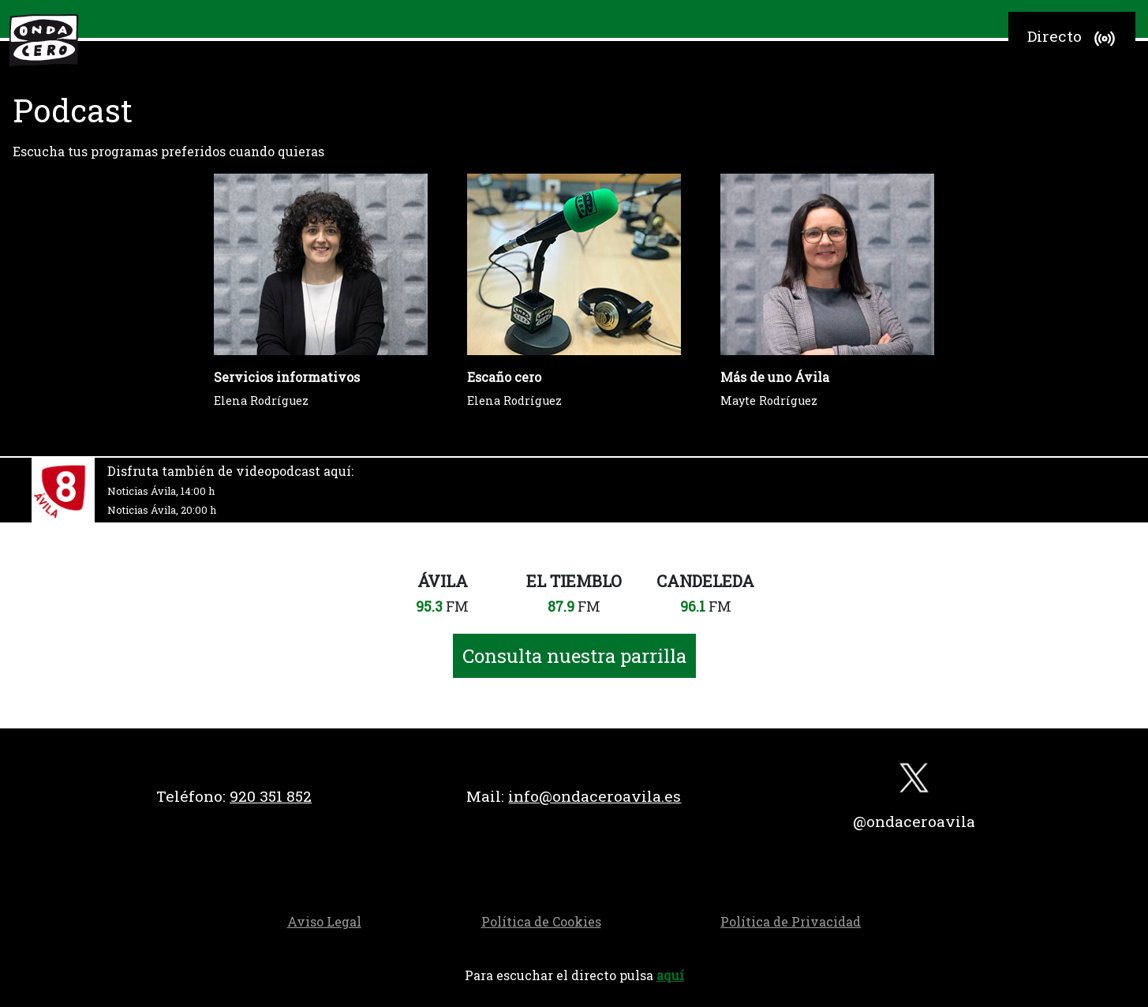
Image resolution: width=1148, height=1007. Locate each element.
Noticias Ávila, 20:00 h (161, 510)
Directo (1073, 39)
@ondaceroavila (914, 821)
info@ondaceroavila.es (594, 796)
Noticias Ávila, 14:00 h (161, 491)
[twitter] (914, 781)
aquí (670, 975)
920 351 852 (271, 796)
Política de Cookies (541, 921)
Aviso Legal (324, 921)
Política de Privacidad (790, 921)
